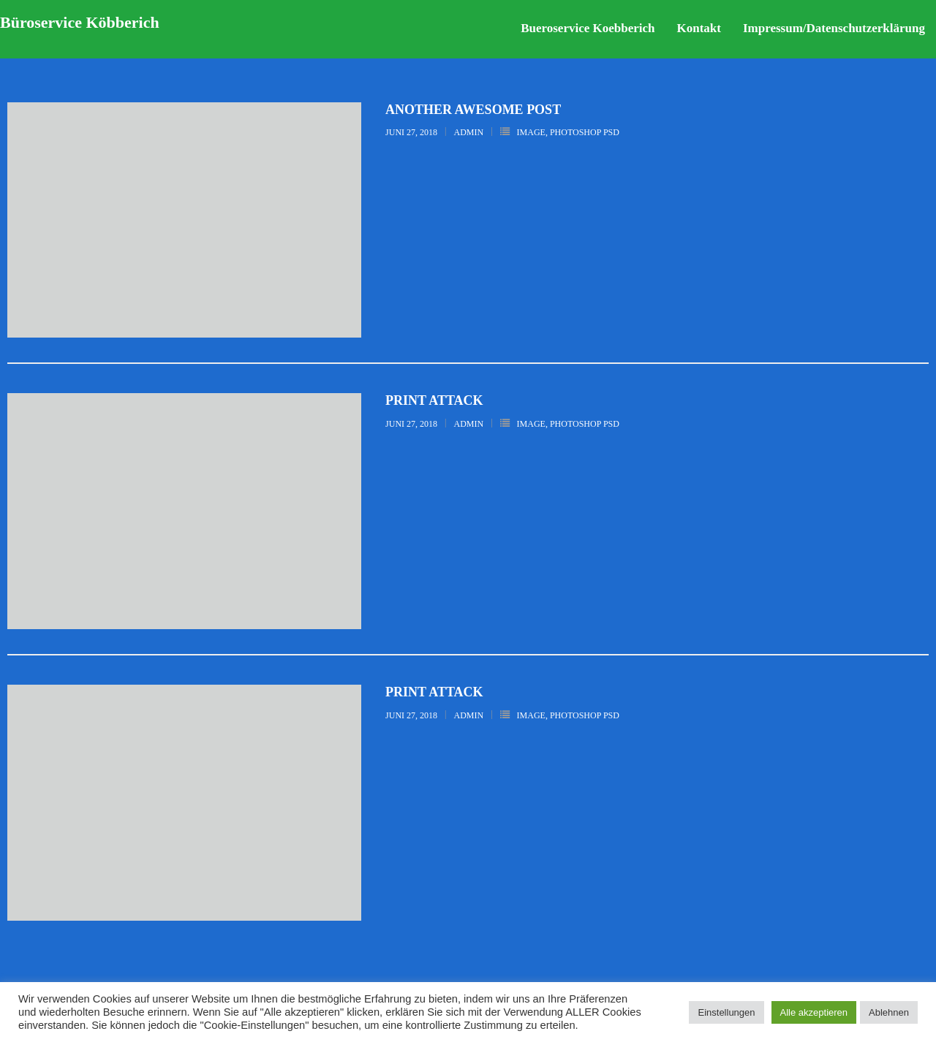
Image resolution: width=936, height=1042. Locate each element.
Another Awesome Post (473, 109)
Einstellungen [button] (726, 1012)
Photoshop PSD (584, 132)
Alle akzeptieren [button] (814, 1012)
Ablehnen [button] (889, 1012)
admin (469, 132)
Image (531, 132)
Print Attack (434, 400)
